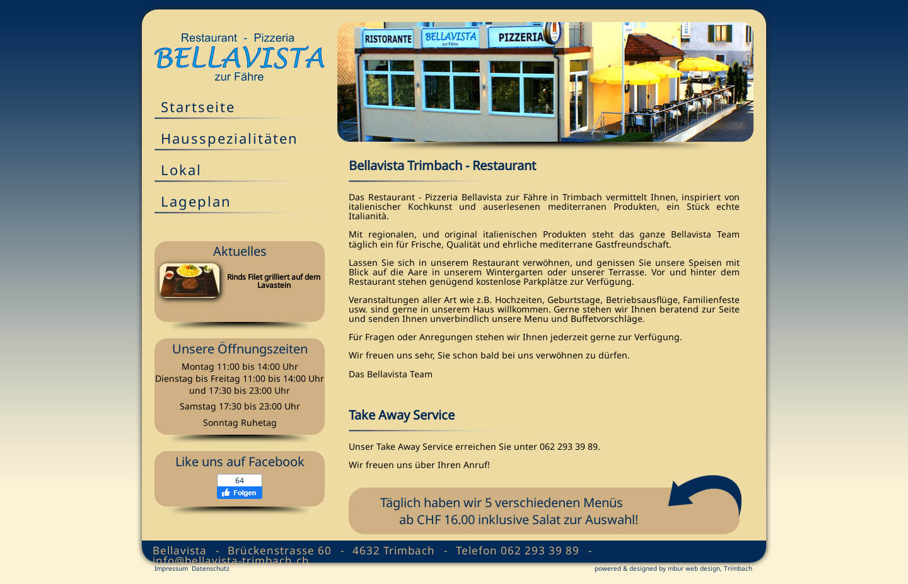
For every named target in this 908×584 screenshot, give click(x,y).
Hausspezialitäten (229, 138)
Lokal (181, 169)
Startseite (198, 106)
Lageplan (196, 201)
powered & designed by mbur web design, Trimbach (673, 568)
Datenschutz (211, 568)
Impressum (171, 568)
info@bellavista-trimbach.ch (231, 560)
